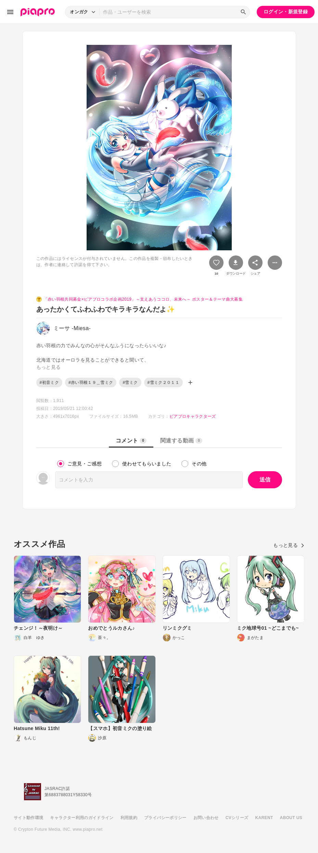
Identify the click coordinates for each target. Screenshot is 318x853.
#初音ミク (49, 382)
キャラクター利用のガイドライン (81, 817)
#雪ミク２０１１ (163, 382)
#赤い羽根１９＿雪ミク (90, 382)
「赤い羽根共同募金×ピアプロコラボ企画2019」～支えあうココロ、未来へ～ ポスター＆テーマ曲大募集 (143, 299)
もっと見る (288, 545)
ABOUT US (291, 817)
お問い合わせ (206, 817)
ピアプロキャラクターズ (192, 416)
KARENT (264, 817)
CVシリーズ (237, 817)
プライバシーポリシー (165, 817)
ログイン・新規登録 (286, 11)
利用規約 (128, 817)
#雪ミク (130, 382)
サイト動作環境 (28, 817)
